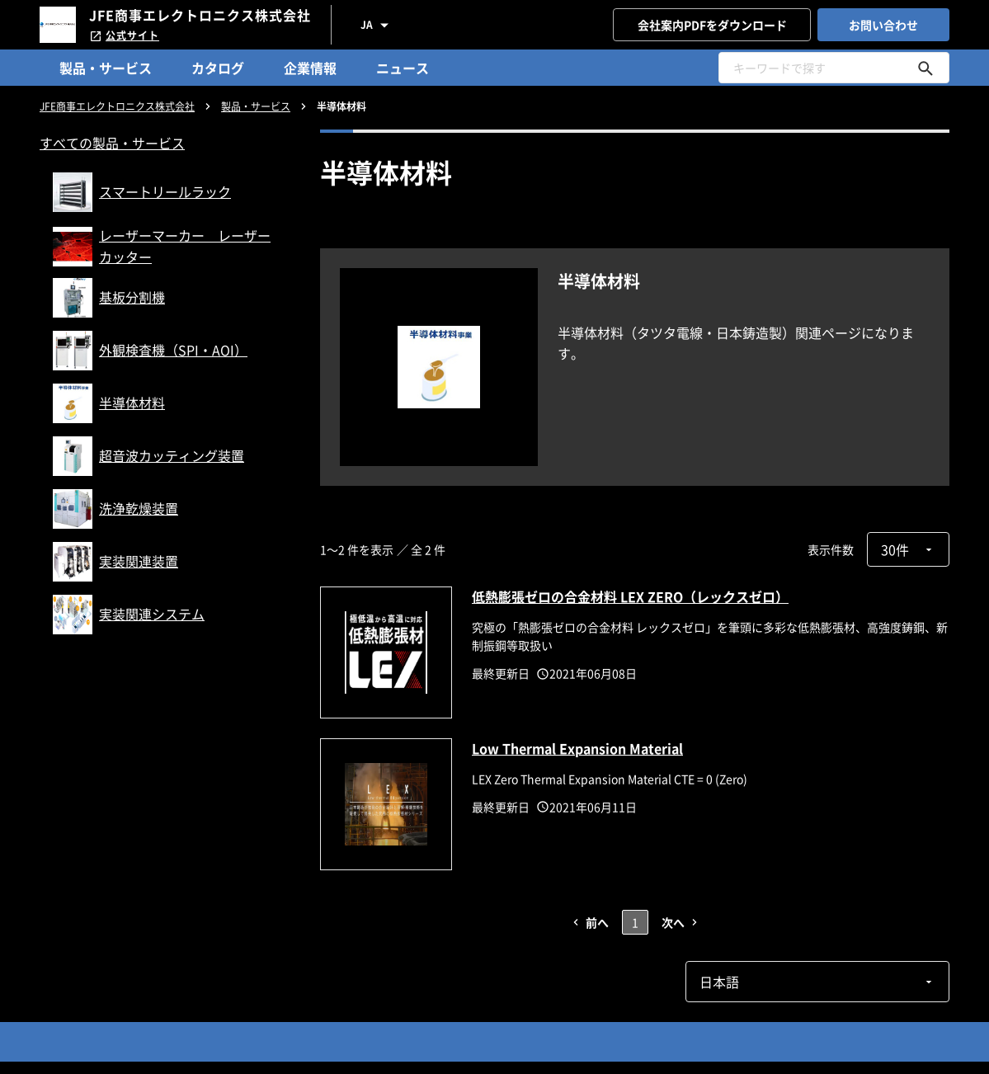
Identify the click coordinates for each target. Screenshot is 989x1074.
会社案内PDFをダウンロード (712, 24)
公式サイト (124, 35)
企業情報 (310, 68)
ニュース (402, 68)
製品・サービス (105, 68)
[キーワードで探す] (925, 67)
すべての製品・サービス (112, 143)
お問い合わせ (883, 24)
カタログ (217, 68)
